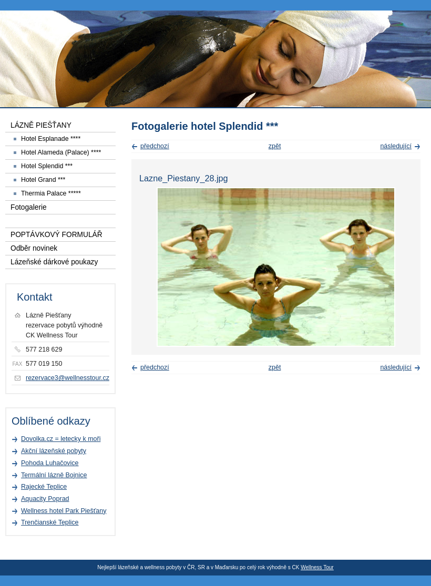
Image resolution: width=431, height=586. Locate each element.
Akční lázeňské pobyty (53, 451)
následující (396, 146)
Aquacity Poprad (45, 498)
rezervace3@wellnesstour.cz (67, 378)
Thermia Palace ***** (51, 193)
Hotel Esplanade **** (50, 138)
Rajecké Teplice (44, 486)
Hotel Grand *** (43, 179)
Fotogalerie (29, 207)
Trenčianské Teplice (50, 522)
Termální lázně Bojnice (54, 475)
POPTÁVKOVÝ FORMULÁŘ (56, 235)
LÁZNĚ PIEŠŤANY (41, 125)
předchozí (154, 146)
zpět (275, 146)
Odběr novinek (34, 248)
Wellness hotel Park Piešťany (63, 511)
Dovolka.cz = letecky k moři (60, 439)
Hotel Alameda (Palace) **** (61, 152)
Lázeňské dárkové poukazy (54, 262)
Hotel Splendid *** (47, 166)
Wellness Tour (317, 567)
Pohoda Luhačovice (50, 463)
